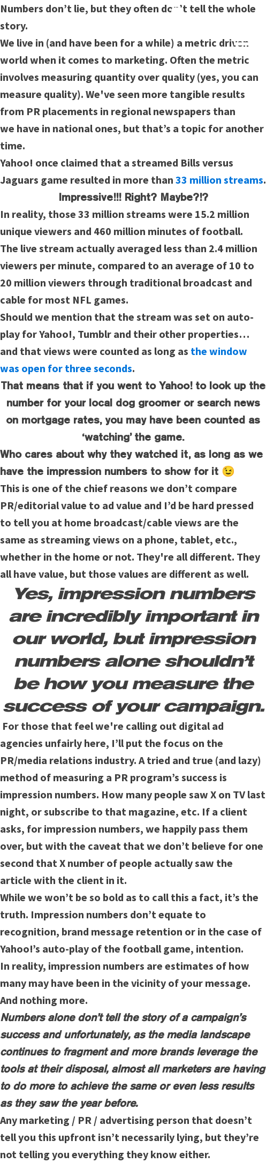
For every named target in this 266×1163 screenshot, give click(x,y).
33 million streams (219, 179)
